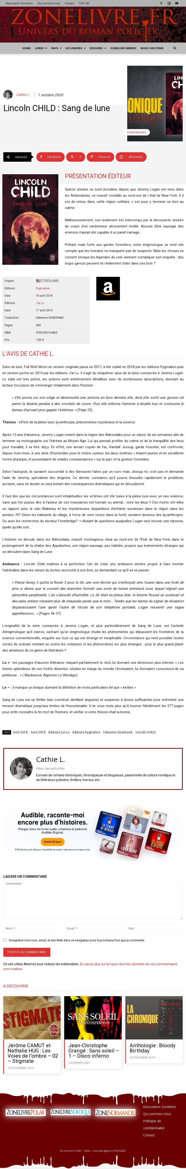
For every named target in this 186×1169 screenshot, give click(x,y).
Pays (56, 48)
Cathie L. (23, 94)
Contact (69, 3)
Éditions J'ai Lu (59, 732)
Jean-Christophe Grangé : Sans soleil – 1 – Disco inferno (93, 1051)
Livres (41, 48)
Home (26, 48)
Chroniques (137, 132)
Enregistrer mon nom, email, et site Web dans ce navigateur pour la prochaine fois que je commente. (77, 940)
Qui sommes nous (48, 3)
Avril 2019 (38, 732)
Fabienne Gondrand (117, 732)
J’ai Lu (40, 303)
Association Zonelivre (19, 3)
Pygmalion (43, 288)
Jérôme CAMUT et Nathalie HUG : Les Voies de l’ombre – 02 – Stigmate (33, 1053)
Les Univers (75, 48)
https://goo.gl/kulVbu (50, 768)
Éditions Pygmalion (86, 732)
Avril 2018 (20, 732)
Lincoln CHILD (146, 732)
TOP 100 (84, 3)
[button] (174, 48)
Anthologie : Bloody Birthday (152, 1048)
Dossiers (98, 48)
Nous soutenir (152, 48)
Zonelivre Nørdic (123, 48)
